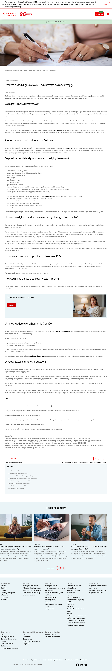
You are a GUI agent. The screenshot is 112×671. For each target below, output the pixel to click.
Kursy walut (4, 599)
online (70, 148)
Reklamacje (4, 597)
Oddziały (4, 588)
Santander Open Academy (9, 639)
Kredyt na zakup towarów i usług (55, 588)
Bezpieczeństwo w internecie (10, 648)
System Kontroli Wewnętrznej (76, 623)
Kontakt (3, 585)
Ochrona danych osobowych (75, 620)
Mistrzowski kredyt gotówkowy (32, 588)
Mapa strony (83, 660)
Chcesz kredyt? (57, 22)
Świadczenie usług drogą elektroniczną (51, 660)
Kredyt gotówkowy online (31, 585)
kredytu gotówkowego (44, 196)
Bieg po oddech (27, 639)
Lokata (47, 606)
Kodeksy (69, 611)
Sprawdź (11, 305)
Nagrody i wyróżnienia (73, 597)
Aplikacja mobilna (50, 634)
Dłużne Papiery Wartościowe (76, 618)
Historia (69, 595)
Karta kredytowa (50, 602)
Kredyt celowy (49, 590)
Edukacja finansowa (17, 70)
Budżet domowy (6, 646)
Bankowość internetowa (52, 636)
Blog (2, 634)
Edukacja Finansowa (7, 636)
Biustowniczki (27, 636)
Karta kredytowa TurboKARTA (32, 590)
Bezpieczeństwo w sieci (96, 592)
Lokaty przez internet (29, 595)
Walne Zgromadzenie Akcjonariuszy (73, 591)
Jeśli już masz (49, 583)
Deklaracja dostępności (8, 592)
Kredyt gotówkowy (51, 585)
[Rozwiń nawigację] (108, 14)
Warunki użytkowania (71, 660)
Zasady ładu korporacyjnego (75, 609)
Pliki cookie (26, 660)
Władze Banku (71, 588)
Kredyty (25, 70)
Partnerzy (70, 606)
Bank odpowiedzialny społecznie (33, 632)
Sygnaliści (70, 613)
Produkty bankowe (7, 643)
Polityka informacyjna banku (75, 625)
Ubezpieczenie (49, 609)
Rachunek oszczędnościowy (31, 592)
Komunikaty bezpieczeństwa (97, 590)
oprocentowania (21, 187)
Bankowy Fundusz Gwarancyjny (76, 616)
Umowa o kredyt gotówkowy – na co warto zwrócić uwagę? (42, 70)
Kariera (3, 590)
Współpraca (5, 595)
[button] (108, 21)
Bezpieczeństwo (94, 583)
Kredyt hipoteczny (50, 599)
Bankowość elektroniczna (52, 632)
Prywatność (34, 660)
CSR (24, 634)
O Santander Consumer (74, 585)
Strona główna (8, 70)
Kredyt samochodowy (51, 597)
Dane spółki (70, 604)
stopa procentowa (58, 130)
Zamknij (104, 4)
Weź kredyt (99, 14)
